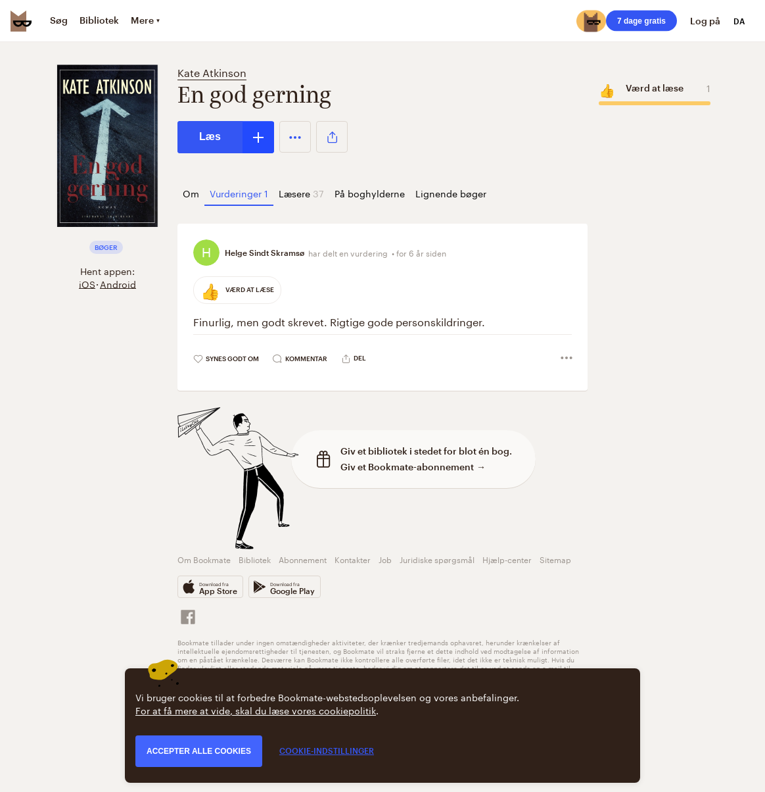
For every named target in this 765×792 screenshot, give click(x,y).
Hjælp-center (507, 559)
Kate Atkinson (211, 71)
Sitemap (555, 559)
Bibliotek (255, 559)
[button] (295, 137)
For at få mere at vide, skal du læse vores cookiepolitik (255, 710)
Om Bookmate (204, 559)
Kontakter (353, 559)
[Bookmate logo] (21, 21)
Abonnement (303, 559)
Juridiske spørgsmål (437, 559)
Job (385, 559)
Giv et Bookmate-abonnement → (413, 466)
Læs (210, 136)
